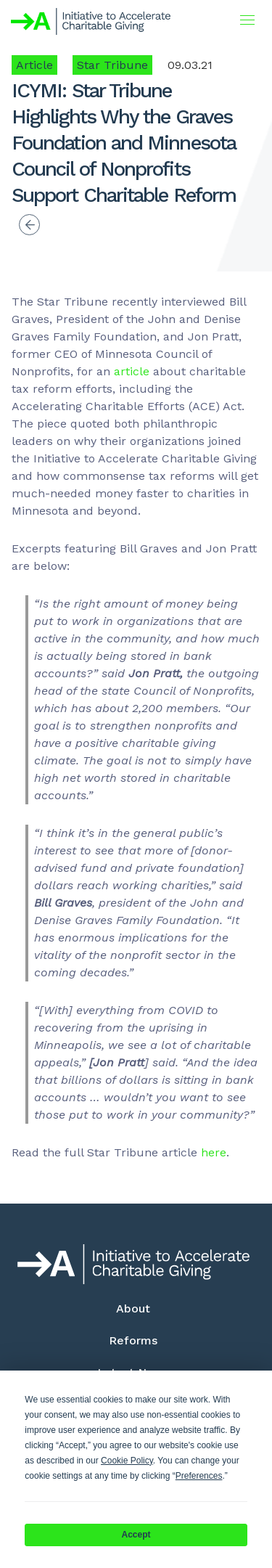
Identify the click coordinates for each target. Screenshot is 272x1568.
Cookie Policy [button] (127, 1460)
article (131, 371)
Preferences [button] (199, 1476)
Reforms (133, 1340)
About (133, 1308)
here (213, 1152)
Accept (135, 1535)
